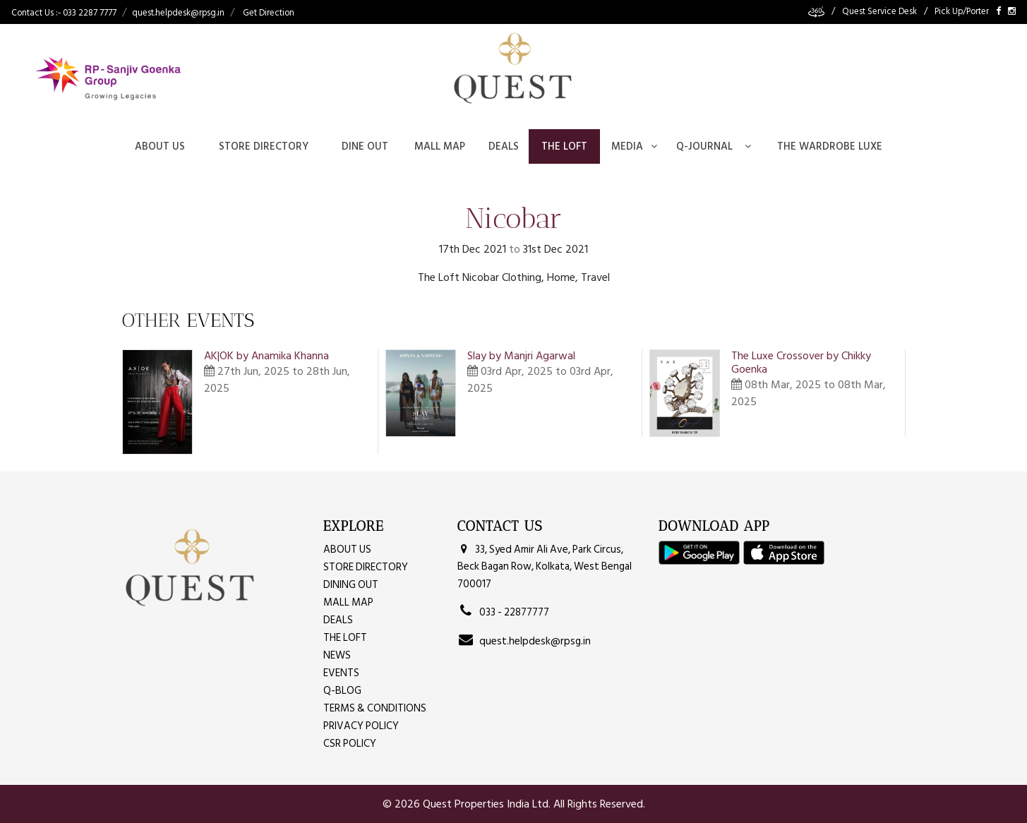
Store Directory (263, 146)
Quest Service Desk (879, 11)
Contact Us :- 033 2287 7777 (63, 13)
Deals (503, 146)
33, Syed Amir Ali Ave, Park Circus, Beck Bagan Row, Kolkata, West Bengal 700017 (544, 567)
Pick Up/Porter (962, 11)
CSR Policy (349, 743)
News (337, 655)
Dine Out (365, 146)
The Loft (564, 146)
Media (634, 146)
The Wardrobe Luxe (829, 146)
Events (341, 673)
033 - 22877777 (503, 612)
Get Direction (268, 13)
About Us (160, 146)
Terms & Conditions (374, 708)
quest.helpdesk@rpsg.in (178, 13)
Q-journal (713, 146)
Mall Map (439, 146)
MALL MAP (348, 602)
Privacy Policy (361, 726)
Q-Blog (342, 690)
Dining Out (350, 585)
